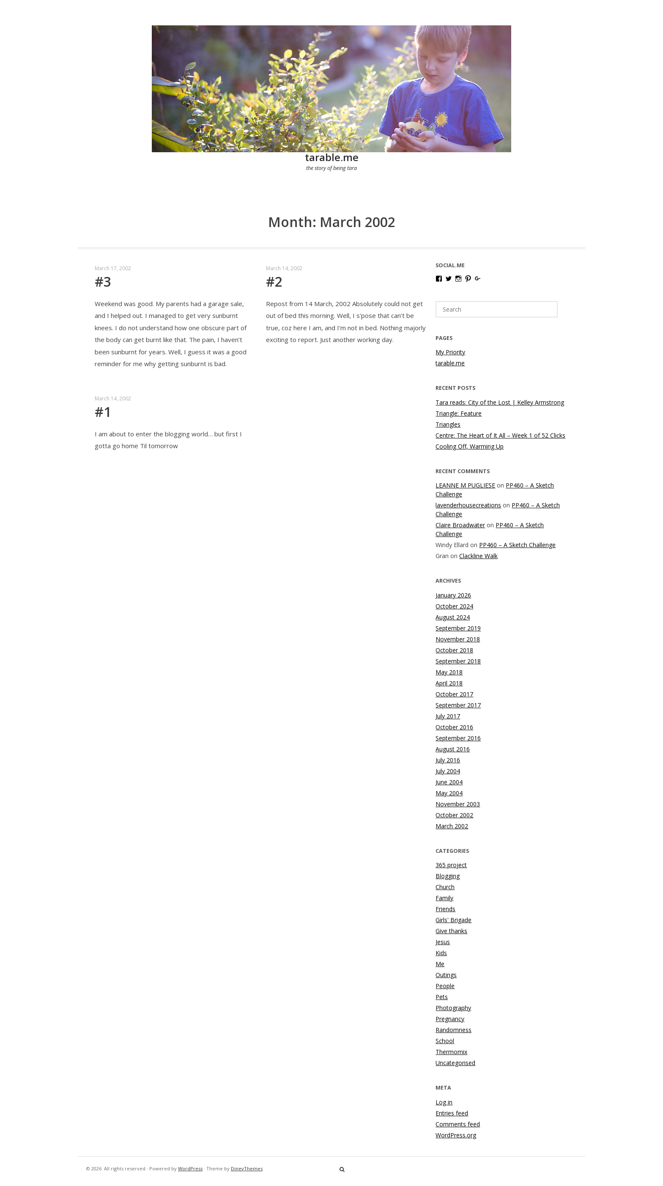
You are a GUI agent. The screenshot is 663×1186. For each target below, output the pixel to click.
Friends (445, 909)
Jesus (443, 942)
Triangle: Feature (459, 413)
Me (440, 964)
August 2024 (453, 617)
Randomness (453, 1030)
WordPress (190, 1168)
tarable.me (332, 157)
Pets (442, 997)
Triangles (448, 424)
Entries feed (452, 1113)
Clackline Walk (478, 556)
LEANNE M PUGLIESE (465, 485)
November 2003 (458, 804)
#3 (103, 281)
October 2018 (454, 650)
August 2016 (453, 749)
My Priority (450, 352)
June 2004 (449, 782)
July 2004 (448, 771)
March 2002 (452, 826)
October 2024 (454, 606)
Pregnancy (450, 1019)
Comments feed (458, 1124)
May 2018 (449, 672)
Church (445, 887)
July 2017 (448, 716)
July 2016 (448, 760)
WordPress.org (456, 1135)
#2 (274, 281)
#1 (103, 412)
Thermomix (451, 1052)
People (445, 986)
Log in (444, 1102)
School (445, 1041)
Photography (453, 1008)
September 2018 (458, 661)
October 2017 (454, 694)
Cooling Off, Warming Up (470, 446)
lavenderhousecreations (468, 505)
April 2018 (449, 683)
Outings (446, 975)
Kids (441, 953)
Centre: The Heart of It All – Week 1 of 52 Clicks (500, 435)
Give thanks (451, 931)
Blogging (448, 876)
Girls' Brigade (453, 920)
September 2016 (458, 738)
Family (444, 898)
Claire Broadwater (460, 525)
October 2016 (454, 727)
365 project (451, 865)
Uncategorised (455, 1063)
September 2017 (458, 705)
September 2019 (458, 628)
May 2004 (449, 793)
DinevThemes (247, 1168)
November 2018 (458, 639)
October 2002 (454, 815)
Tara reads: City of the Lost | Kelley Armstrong (500, 402)
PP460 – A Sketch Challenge (517, 545)
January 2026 (453, 595)
